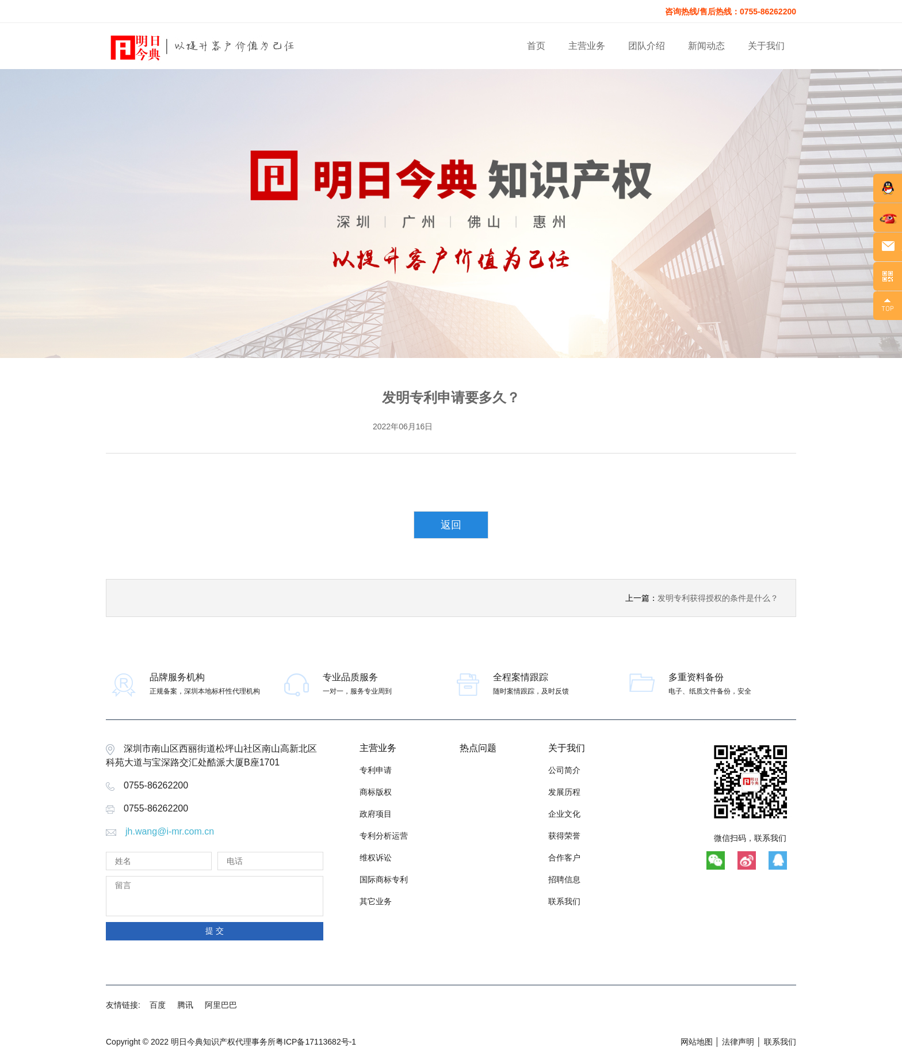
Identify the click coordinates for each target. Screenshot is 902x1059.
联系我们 (564, 901)
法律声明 (738, 1041)
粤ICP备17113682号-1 (316, 1041)
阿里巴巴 (221, 1005)
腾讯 (185, 1005)
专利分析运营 (384, 835)
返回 (451, 525)
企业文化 (564, 813)
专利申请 (376, 770)
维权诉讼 (376, 857)
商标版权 (376, 792)
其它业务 (376, 901)
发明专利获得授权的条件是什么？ (718, 598)
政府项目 (376, 813)
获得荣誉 (564, 835)
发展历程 (564, 792)
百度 (158, 1005)
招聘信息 (564, 879)
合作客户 (564, 857)
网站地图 (697, 1041)
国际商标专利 (384, 879)
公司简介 (564, 770)
